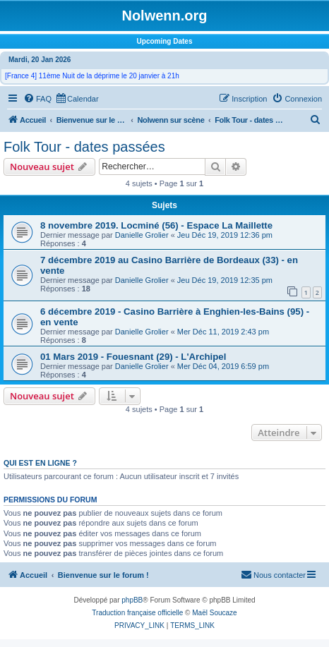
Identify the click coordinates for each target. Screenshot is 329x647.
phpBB (132, 600)
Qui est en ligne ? (40, 463)
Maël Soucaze (214, 613)
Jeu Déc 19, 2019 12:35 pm (225, 280)
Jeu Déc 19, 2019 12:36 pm (225, 235)
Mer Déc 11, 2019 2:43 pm (223, 331)
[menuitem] (37, 98)
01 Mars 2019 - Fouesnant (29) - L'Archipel (133, 356)
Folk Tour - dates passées (84, 147)
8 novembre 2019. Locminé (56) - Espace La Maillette (156, 225)
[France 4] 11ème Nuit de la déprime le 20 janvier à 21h (92, 76)
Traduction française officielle (137, 613)
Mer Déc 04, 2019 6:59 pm (223, 366)
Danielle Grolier (142, 235)
